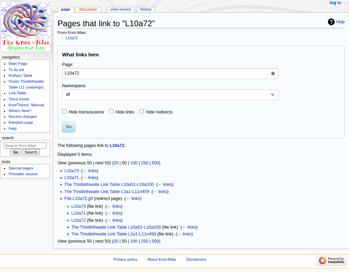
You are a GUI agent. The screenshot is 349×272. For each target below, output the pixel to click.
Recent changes (23, 116)
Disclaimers (196, 259)
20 (115, 163)
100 (133, 163)
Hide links (125, 112)
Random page (21, 122)
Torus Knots (19, 99)
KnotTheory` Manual (26, 105)
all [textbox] (68, 94)
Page (65, 9)
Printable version (23, 174)
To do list (16, 70)
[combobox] (170, 73)
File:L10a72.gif (78, 198)
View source (120, 9)
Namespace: (74, 85)
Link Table (17, 93)
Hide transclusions (86, 112)
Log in (336, 2)
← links (90, 170)
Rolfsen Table (20, 75)
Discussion (88, 9)
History (146, 9)
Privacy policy (125, 259)
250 (144, 163)
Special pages (21, 168)
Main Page (18, 64)
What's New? (20, 111)
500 (155, 163)
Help (340, 21)
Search (8, 138)
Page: (67, 64)
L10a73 (71, 170)
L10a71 (71, 177)
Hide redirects (159, 112)
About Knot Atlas (161, 259)
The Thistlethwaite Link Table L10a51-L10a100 (109, 184)
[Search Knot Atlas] (25, 145)
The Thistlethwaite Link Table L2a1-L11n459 (106, 191)
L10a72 (72, 38)
